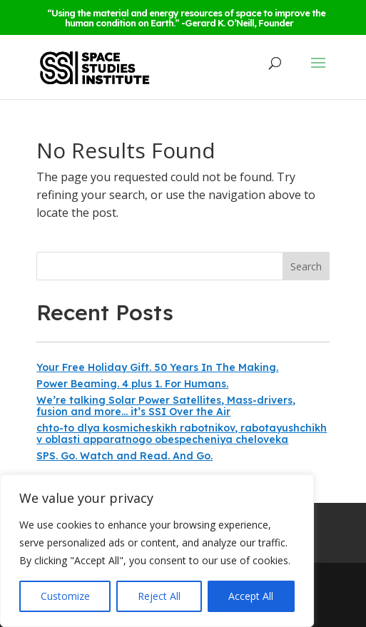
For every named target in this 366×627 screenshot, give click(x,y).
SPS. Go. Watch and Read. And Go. (124, 455)
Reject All (159, 596)
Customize (65, 596)
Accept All (250, 596)
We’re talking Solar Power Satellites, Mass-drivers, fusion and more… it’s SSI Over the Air (165, 406)
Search (306, 266)
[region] (157, 550)
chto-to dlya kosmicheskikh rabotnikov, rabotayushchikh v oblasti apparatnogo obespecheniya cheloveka (181, 434)
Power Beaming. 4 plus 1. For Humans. (132, 383)
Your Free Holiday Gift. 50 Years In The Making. (157, 367)
